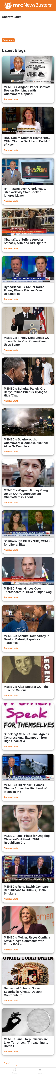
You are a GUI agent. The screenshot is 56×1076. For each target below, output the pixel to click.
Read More (8, 40)
